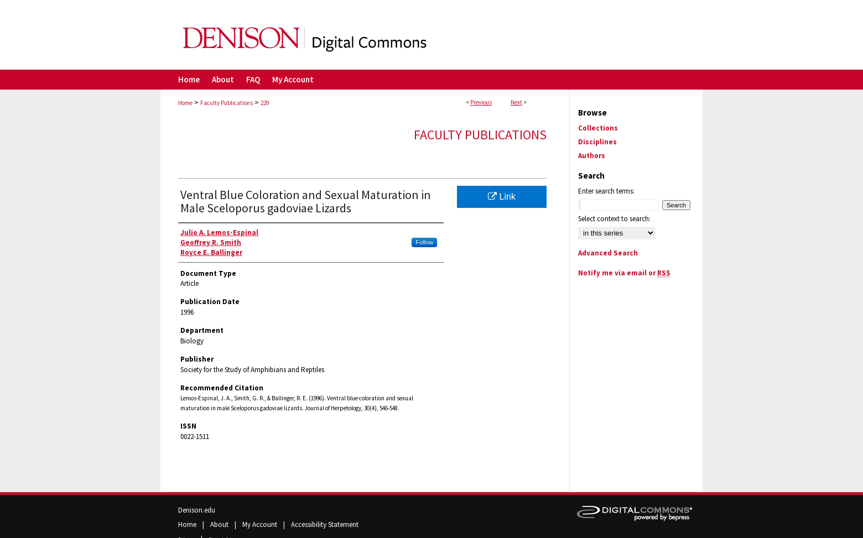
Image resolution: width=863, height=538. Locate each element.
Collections (598, 128)
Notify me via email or (624, 273)
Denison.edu (196, 510)
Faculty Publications (226, 103)
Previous (481, 102)
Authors (591, 155)
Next (516, 102)
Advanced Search (608, 253)
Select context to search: (614, 218)
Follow (424, 242)
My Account (260, 524)
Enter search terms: (606, 191)
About (220, 524)
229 (265, 103)
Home (185, 103)
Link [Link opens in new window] (502, 196)
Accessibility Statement (324, 524)
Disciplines (597, 142)
